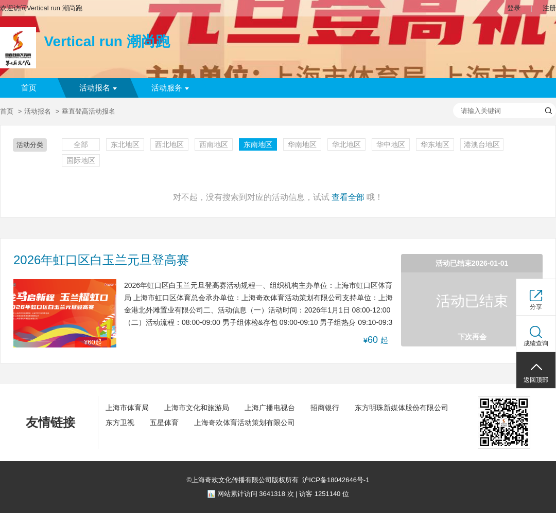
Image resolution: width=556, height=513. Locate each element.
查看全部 (348, 197)
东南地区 (258, 144)
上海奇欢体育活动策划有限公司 (244, 422)
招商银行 (324, 407)
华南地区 (302, 144)
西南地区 (213, 144)
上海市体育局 (127, 407)
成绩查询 (536, 343)
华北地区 (346, 144)
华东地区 (435, 144)
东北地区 (125, 144)
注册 (549, 8)
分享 (536, 306)
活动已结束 (472, 301)
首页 (29, 88)
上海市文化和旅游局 (196, 407)
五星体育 (164, 422)
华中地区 (390, 144)
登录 (513, 8)
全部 (81, 144)
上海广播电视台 (270, 407)
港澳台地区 (482, 144)
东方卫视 (120, 422)
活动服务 (170, 88)
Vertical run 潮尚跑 (106, 41)
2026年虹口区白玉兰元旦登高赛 (101, 260)
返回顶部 (536, 379)
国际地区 (80, 160)
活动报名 (98, 88)
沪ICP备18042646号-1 (335, 480)
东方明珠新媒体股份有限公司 (401, 407)
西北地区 (169, 144)
